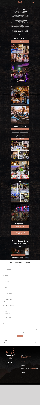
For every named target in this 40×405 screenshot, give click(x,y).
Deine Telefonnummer (7, 299)
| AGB (28, 383)
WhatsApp (23, 361)
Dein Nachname (6, 287)
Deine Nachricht (6, 323)
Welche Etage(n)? (7, 317)
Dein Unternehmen (7, 269)
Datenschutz (35, 383)
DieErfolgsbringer (24, 383)
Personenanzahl (6, 275)
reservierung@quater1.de (26, 356)
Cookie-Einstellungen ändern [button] (26, 375)
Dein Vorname (6, 281)
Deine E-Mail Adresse (7, 293)
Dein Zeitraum (6, 311)
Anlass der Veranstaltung (8, 305)
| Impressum (31, 383)
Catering (5, 340)
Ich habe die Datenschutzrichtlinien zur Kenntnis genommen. (16, 332)
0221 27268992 (24, 357)
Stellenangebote (33, 368)
